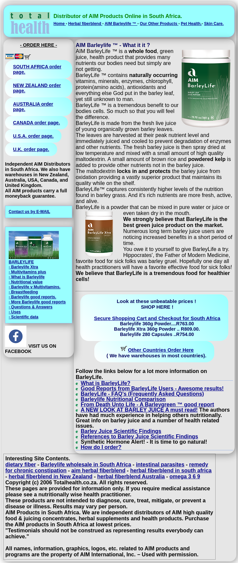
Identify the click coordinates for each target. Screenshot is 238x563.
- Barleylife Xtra (23, 267)
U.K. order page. (31, 149)
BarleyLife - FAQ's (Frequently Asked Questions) (142, 394)
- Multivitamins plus (27, 272)
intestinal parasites (160, 464)
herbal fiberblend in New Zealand (51, 476)
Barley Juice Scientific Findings (121, 431)
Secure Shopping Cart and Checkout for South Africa (157, 318)
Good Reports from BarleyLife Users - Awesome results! (152, 388)
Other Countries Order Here (161, 350)
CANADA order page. (36, 122)
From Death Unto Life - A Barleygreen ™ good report (147, 404)
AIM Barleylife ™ (121, 23)
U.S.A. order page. (33, 136)
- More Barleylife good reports (37, 302)
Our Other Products (159, 23)
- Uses (15, 312)
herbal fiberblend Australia (131, 476)
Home (59, 23)
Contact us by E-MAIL (29, 211)
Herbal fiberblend (85, 23)
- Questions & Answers (30, 307)
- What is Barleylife (26, 277)
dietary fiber (20, 464)
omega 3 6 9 (184, 476)
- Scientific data (23, 317)
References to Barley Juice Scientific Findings (139, 436)
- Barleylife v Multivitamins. (35, 287)
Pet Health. (191, 23)
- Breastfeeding (23, 292)
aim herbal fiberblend (98, 470)
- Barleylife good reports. (32, 297)
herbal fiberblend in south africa (171, 470)
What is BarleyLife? (105, 383)
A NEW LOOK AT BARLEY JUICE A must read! (139, 410)
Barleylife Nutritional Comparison (123, 399)
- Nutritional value (25, 282)
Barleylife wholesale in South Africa (86, 464)
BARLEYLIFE (21, 262)
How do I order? (101, 447)
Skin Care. (214, 23)
